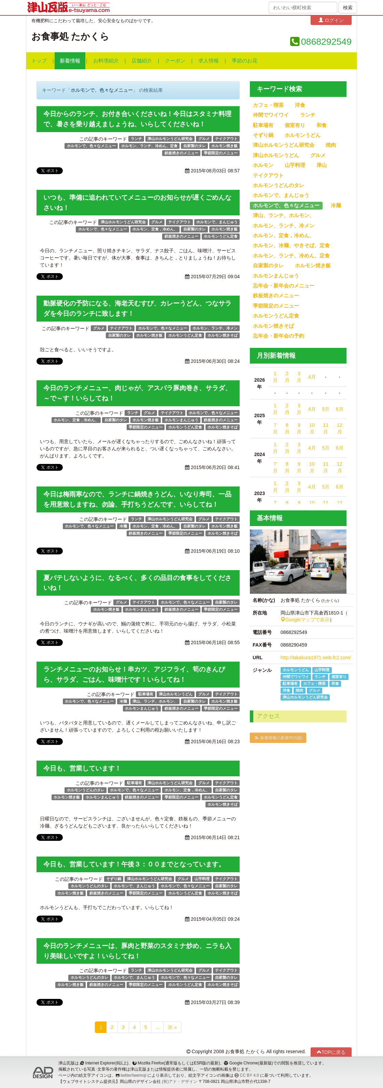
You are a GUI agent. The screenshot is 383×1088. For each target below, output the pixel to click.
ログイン (331, 20)
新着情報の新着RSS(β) (278, 737)
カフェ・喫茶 (268, 105)
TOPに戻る (331, 1052)
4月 (312, 377)
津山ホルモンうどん (176, 694)
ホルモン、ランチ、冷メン (215, 328)
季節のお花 (244, 60)
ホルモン (263, 165)
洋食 (300, 105)
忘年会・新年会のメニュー (283, 285)
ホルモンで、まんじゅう (217, 222)
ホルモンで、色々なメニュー (91, 146)
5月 (325, 409)
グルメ (204, 139)
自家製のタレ (194, 146)
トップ (39, 60)
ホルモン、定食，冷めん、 (155, 229)
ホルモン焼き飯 (224, 146)
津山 (321, 165)
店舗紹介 (141, 60)
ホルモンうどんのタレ (85, 790)
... (157, 1027)
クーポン (175, 60)
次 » (172, 1027)
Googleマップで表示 (305, 619)
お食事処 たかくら (70, 36)
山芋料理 (202, 879)
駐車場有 (145, 694)
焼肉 (331, 145)
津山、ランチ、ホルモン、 (155, 701)
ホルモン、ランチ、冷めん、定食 (149, 146)
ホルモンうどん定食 (221, 236)
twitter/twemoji (133, 1075)
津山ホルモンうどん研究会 (170, 139)
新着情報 (70, 60)
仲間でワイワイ (271, 115)
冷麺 (123, 526)
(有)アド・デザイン (179, 1081)
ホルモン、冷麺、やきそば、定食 (291, 245)
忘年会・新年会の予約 (278, 336)
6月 (339, 409)
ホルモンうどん (303, 135)
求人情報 (208, 60)
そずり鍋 (113, 879)
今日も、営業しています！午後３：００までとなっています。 (134, 864)
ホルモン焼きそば (223, 335)
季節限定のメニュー (221, 153)
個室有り (295, 125)
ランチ (136, 139)
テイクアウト (226, 139)
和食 (321, 125)
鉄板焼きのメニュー (181, 153)
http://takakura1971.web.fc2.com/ (316, 657)
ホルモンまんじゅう (181, 420)
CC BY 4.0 (249, 1075)
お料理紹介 (106, 60)
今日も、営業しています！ (82, 768)
